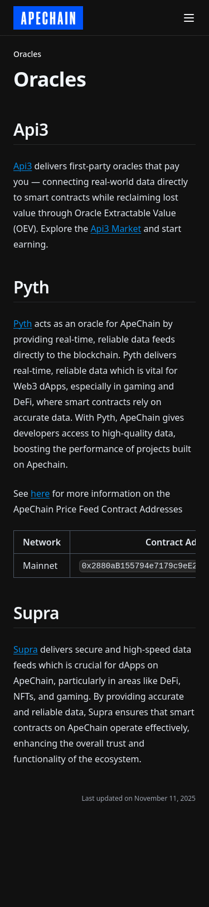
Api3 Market (115, 228)
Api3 (22, 166)
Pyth (22, 323)
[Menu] (189, 18)
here (40, 493)
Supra (25, 649)
